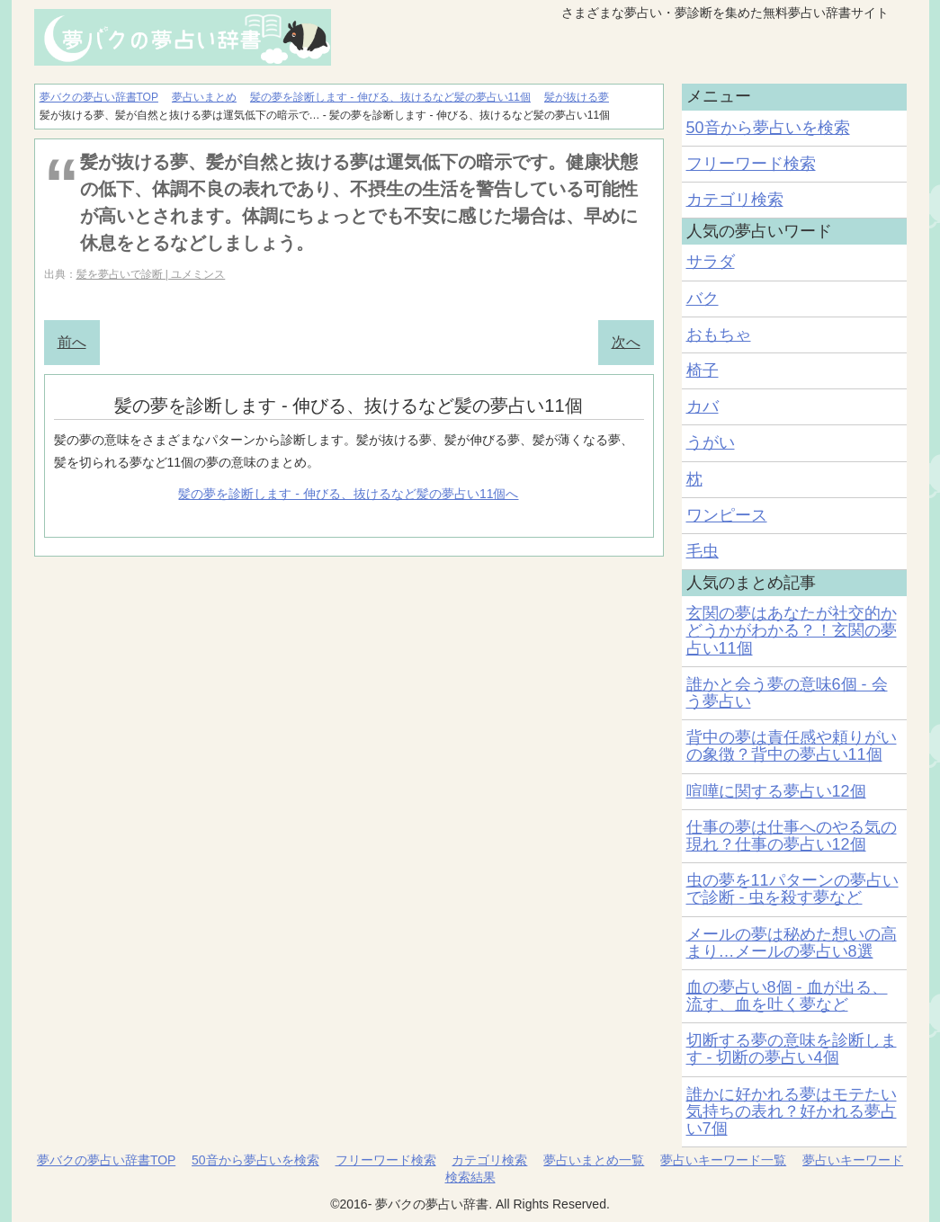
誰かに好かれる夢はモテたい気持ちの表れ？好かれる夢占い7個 (791, 1111)
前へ (72, 342)
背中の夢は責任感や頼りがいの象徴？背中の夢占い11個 (791, 745)
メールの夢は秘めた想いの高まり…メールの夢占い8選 (791, 942)
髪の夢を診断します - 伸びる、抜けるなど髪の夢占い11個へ (348, 493)
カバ (702, 406)
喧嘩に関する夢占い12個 (776, 791)
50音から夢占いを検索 (768, 128)
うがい (710, 442)
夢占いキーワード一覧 (723, 1160)
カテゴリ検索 (734, 200)
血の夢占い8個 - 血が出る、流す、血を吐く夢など (787, 995)
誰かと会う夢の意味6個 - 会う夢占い (787, 692)
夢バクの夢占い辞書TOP (106, 1160)
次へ (626, 342)
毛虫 (702, 551)
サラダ (710, 262)
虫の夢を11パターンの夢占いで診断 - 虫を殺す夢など (792, 888)
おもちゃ (718, 334)
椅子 (702, 370)
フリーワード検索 (751, 164)
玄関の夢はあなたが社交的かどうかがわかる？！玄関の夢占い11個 (791, 630)
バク (702, 299)
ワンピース (726, 515)
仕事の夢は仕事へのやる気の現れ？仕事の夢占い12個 (791, 835)
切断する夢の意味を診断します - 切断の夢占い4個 (791, 1048)
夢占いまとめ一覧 (593, 1160)
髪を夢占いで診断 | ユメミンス (151, 274)
